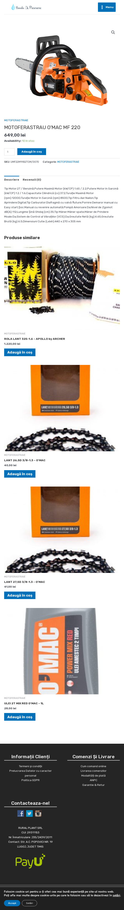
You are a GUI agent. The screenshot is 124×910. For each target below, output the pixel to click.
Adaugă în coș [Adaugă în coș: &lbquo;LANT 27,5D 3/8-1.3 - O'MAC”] (19, 595)
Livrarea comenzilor (93, 770)
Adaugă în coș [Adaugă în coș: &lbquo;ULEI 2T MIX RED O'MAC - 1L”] (19, 717)
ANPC (93, 780)
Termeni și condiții (30, 766)
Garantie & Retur (93, 784)
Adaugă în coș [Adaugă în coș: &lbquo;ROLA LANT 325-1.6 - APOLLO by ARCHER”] (19, 352)
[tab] (11, 179)
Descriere (11, 179)
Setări (29, 903)
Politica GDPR (30, 780)
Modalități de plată (93, 775)
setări (116, 895)
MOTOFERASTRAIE (16, 120)
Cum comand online (93, 766)
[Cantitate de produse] (9, 151)
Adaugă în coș (31, 151)
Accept (12, 903)
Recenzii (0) (32, 179)
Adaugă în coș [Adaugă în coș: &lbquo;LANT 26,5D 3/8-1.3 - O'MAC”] (19, 474)
